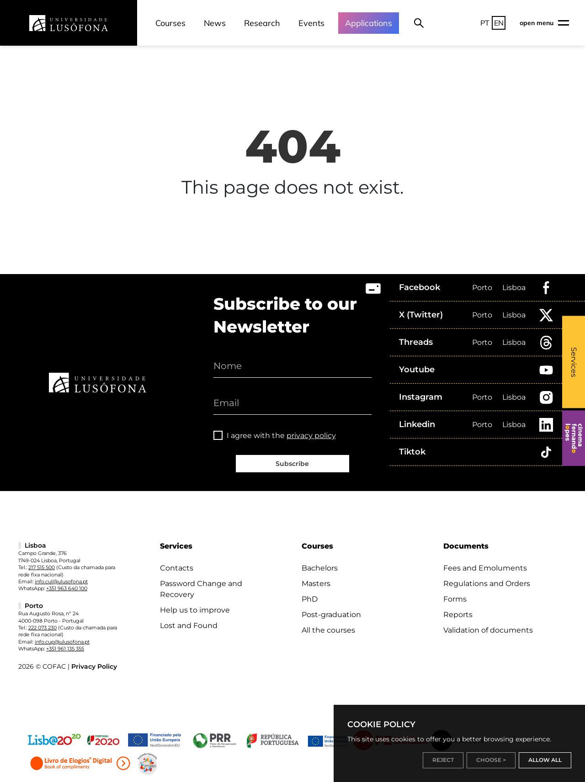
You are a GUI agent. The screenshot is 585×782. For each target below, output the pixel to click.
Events (311, 23)
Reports (458, 614)
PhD (310, 599)
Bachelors (320, 568)
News (215, 23)
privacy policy (311, 435)
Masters (316, 583)
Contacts (176, 568)
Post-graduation (331, 614)
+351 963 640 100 (66, 588)
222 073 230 (42, 627)
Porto (482, 287)
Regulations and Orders (486, 583)
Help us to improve (195, 610)
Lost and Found (189, 625)
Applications (368, 23)
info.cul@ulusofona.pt (61, 581)
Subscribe (292, 464)
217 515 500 (41, 567)
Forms (455, 599)
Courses (170, 23)
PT (484, 22)
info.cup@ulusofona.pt (62, 642)
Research (262, 23)
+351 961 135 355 (65, 648)
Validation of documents (488, 630)
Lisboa (514, 287)
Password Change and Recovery (201, 589)
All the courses (328, 630)
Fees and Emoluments (485, 568)
